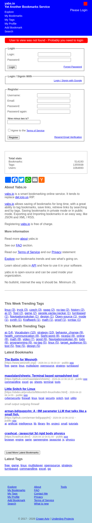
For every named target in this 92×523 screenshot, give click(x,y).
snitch (59, 398)
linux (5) (53, 342)
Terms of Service (35, 130)
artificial (12, 423)
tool (67, 398)
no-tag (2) (62, 309)
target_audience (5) (73, 342)
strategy (60, 365)
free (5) (20, 345)
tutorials (73, 423)
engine (19, 439)
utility (74, 398)
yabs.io (10, 3)
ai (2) (8, 313)
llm (48, 423)
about (24, 238)
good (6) (41, 339)
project (56, 423)
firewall (26, 398)
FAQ (19, 245)
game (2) (31, 313)
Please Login (79, 10)
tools (57, 381)
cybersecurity (12, 398)
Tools (63, 486)
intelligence (25, 423)
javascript (55, 439)
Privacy (56, 252)
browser (9, 439)
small (64, 423)
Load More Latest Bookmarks (22, 452)
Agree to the (18, 130)
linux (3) (10, 309)
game (14, 365)
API (34, 265)
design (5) (33, 345)
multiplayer (32, 365)
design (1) (47, 316)
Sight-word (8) (50, 335)
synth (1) (15, 319)
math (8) (15, 339)
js (63, 439)
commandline (13, 381)
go (31, 381)
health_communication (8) (22, 335)
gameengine (40, 439)
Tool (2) (18, 313)
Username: (13, 95)
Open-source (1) (66, 316)
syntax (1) (74, 319)
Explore (9, 11)
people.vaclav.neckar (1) (54, 313)
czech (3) (35, 309)
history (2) (77, 309)
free (7, 365)
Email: (11, 100)
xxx (72, 362)
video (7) (28, 339)
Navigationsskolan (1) (24, 316)
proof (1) (60, 319)
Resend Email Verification (68, 137)
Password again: (17, 111)
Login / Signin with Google (68, 80)
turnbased (73, 365)
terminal (48, 381)
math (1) (47, 319)
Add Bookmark (13, 27)
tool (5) (9, 345)
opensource (47, 365)
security (50, 398)
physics (70, 439)
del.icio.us (22, 197)
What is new (41, 503)
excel (25, 381)
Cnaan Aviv (42, 518)
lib (35, 423)
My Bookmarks (13, 15)
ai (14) (9, 332)
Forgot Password (73, 66)
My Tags (10, 19)
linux (21, 365)
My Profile (11, 23)
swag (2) (49, 309)
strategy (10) (45, 332)
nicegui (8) (68, 335)
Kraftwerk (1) (31, 319)
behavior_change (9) (69, 332)
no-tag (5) (40, 342)
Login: (11, 54)
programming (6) (21, 342)
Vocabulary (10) (25, 332)
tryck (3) (22, 309)
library (41, 423)
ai (6, 423)
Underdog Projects (63, 518)
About (37, 486)
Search (9, 31)
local (41, 398)
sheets (38, 381)
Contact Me (41, 493)
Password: (13, 59)
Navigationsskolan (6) (63, 339)
